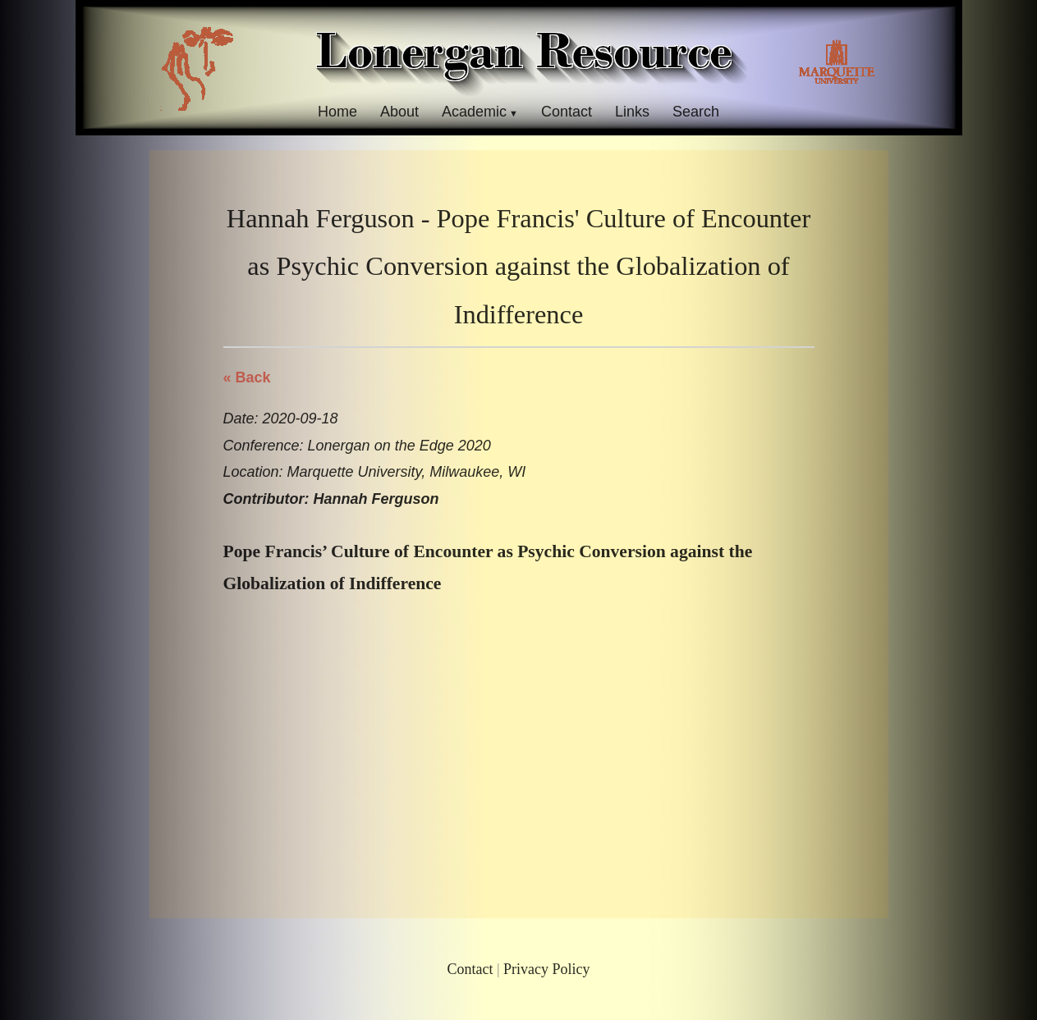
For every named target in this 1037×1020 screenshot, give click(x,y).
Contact (566, 111)
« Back (247, 377)
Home (337, 111)
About (399, 111)
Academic (474, 111)
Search (695, 111)
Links (632, 111)
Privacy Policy (546, 969)
